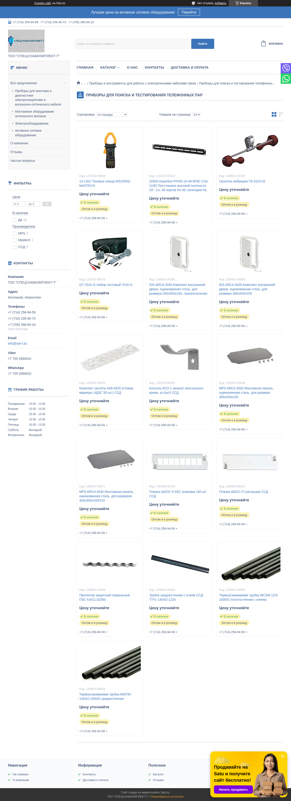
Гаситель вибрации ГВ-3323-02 (242, 181)
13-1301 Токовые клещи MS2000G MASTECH (104, 183)
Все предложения (24, 83)
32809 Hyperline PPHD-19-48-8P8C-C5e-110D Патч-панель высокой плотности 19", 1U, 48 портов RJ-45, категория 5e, (179, 185)
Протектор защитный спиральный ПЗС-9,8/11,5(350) (104, 597)
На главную (21, 774)
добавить (221, 3)
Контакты (154, 67)
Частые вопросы (23, 160)
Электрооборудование (32, 123)
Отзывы (16, 152)
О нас (132, 67)
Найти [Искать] (202, 43)
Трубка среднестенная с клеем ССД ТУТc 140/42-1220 (176, 597)
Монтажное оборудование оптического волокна (34, 114)
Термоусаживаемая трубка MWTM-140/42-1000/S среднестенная (105, 696)
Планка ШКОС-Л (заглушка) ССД (243, 492)
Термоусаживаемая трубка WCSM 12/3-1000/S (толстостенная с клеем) (248, 597)
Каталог (108, 67)
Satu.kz (165, 792)
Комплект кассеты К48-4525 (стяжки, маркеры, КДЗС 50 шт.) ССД (106, 390)
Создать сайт (42, 3)
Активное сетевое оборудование (28, 133)
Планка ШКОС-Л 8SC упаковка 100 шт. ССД (178, 494)
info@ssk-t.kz (17, 343)
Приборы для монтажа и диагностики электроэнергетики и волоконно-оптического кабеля (38, 97)
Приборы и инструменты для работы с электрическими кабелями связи (142, 83)
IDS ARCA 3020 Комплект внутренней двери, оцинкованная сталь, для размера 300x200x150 (247, 289)
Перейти (189, 12)
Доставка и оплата (190, 67)
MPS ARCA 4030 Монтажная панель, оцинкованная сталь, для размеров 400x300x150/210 (106, 496)
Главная (85, 67)
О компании (19, 143)
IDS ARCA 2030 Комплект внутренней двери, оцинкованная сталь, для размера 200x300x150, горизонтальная (178, 289)
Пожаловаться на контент (167, 796)
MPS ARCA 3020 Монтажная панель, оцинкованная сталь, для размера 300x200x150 (246, 392)
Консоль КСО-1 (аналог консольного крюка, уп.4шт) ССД (176, 390)
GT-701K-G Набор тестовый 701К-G (106, 285)
